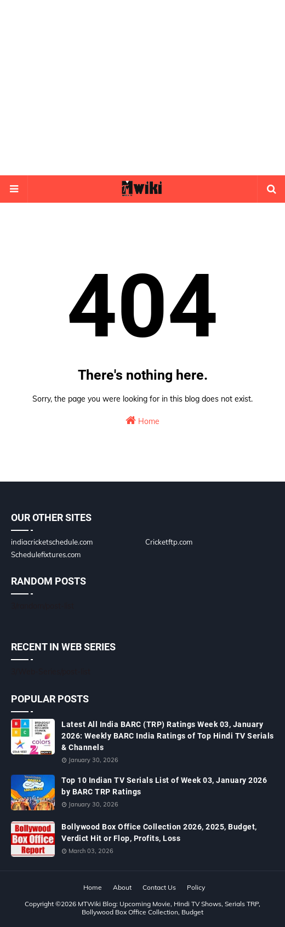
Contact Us (159, 887)
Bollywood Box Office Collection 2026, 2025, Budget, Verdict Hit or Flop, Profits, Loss (159, 832)
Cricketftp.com (168, 541)
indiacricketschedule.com (52, 541)
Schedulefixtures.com (46, 554)
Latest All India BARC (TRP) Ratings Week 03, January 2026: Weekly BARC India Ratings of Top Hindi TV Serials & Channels (167, 736)
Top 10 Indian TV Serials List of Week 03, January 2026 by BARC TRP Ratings (164, 786)
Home (142, 420)
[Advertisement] (142, 87)
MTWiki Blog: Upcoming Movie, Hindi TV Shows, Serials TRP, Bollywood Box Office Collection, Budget (169, 908)
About (122, 887)
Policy (196, 887)
